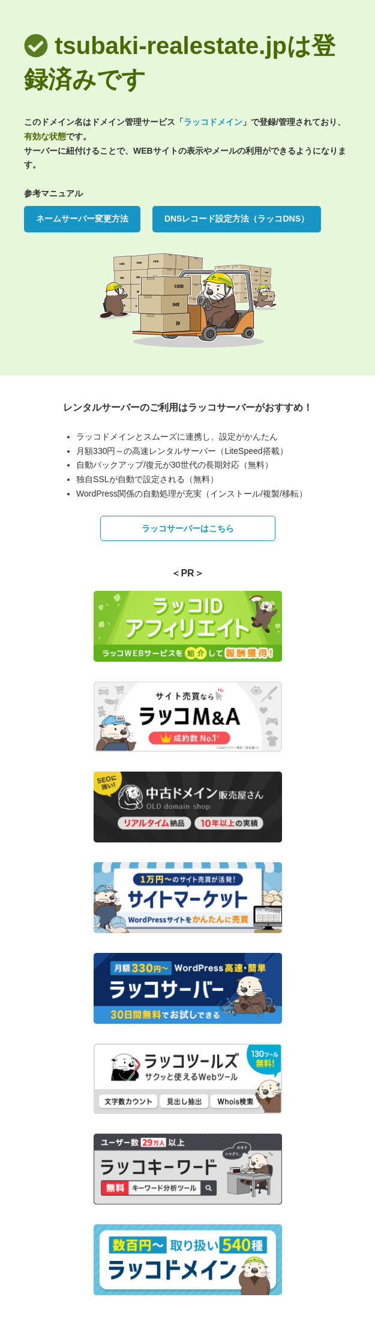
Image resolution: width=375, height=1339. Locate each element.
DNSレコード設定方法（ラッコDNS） (236, 218)
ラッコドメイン (213, 122)
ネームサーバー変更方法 (82, 218)
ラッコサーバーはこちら (188, 528)
